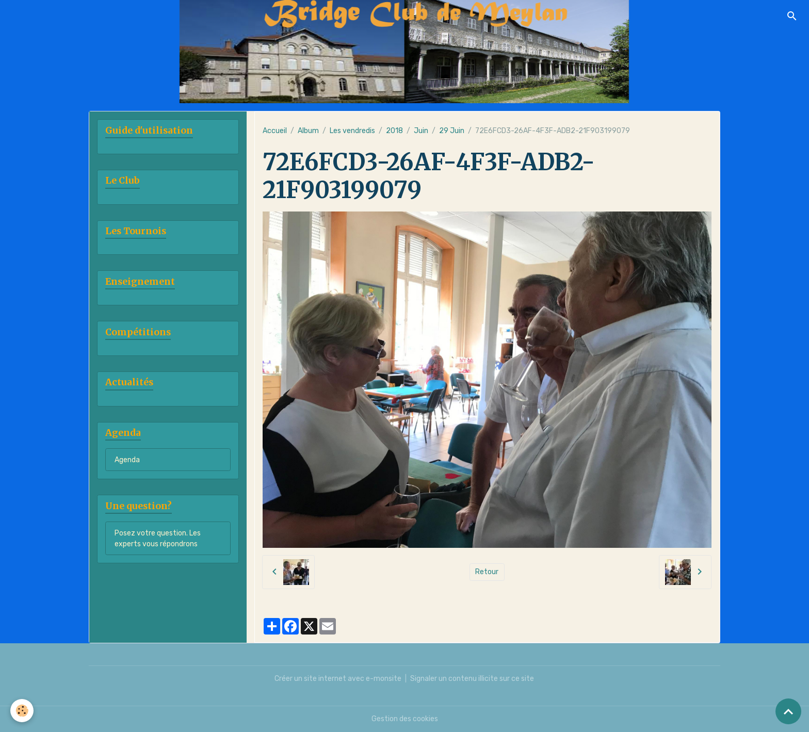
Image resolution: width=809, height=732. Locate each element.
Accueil (275, 130)
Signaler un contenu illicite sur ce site (472, 678)
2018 (394, 130)
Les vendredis (352, 130)
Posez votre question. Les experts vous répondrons (158, 538)
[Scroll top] (788, 711)
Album (308, 130)
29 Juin (451, 130)
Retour (486, 571)
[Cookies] (22, 710)
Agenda (127, 460)
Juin (421, 130)
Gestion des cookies (404, 718)
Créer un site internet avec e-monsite (337, 678)
